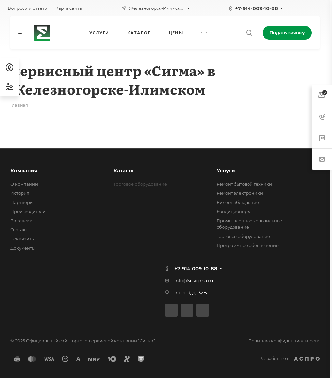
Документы (22, 248)
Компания (23, 170)
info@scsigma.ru (193, 281)
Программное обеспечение (248, 245)
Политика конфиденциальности (284, 340)
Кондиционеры (234, 211)
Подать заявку (287, 33)
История (19, 193)
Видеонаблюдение (238, 202)
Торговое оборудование (243, 236)
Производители (28, 211)
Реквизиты (22, 238)
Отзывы (18, 229)
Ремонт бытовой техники (244, 184)
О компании (24, 184)
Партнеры (21, 202)
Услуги (226, 170)
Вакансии (21, 220)
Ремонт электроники (240, 193)
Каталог (124, 170)
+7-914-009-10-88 (256, 8)
